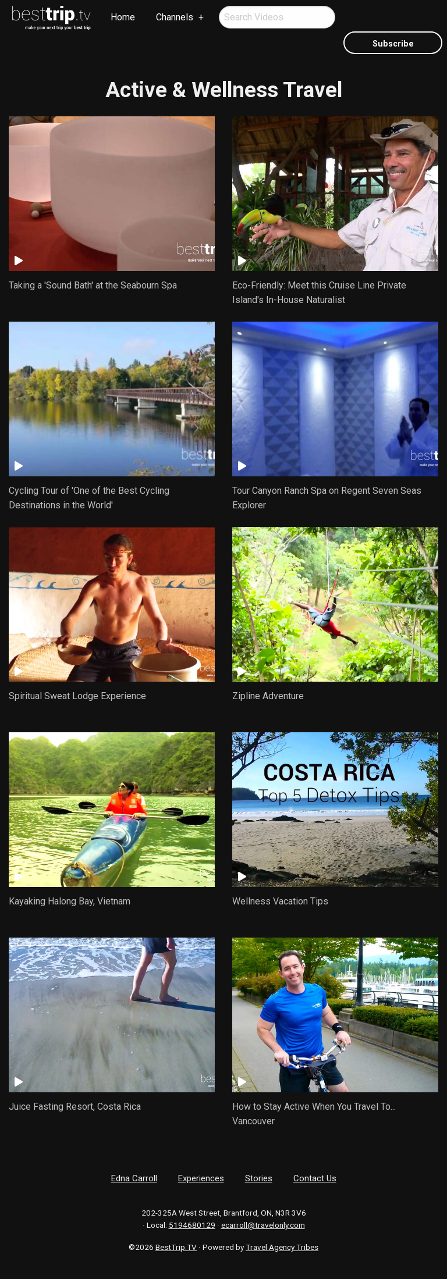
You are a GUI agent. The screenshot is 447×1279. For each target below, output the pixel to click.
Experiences (201, 1178)
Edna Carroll (134, 1178)
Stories (258, 1178)
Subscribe (393, 44)
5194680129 (192, 1225)
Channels (174, 17)
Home (123, 17)
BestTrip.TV (176, 1247)
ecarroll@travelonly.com (263, 1225)
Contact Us (314, 1178)
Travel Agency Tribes (282, 1247)
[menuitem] (52, 18)
